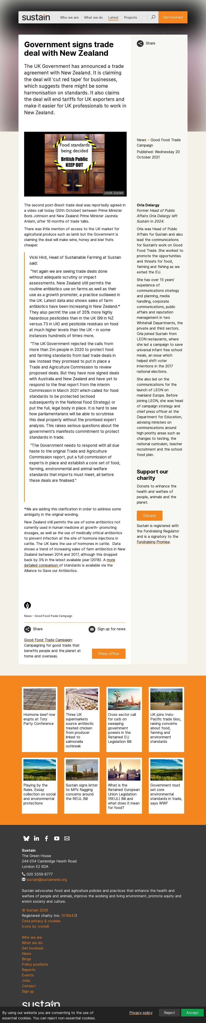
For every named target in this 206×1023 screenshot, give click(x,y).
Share (150, 43)
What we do (93, 17)
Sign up (28, 991)
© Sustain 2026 (35, 910)
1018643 (68, 915)
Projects (130, 17)
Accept (192, 1012)
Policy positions (35, 964)
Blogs (26, 959)
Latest (113, 17)
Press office (108, 653)
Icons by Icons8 (35, 926)
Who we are (69, 17)
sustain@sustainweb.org (47, 879)
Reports (28, 969)
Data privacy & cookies (41, 921)
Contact (29, 986)
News (141, 140)
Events (28, 975)
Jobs (26, 980)
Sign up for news (112, 629)
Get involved (173, 17)
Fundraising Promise (153, 542)
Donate (149, 515)
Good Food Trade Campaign (53, 616)
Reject (169, 1012)
